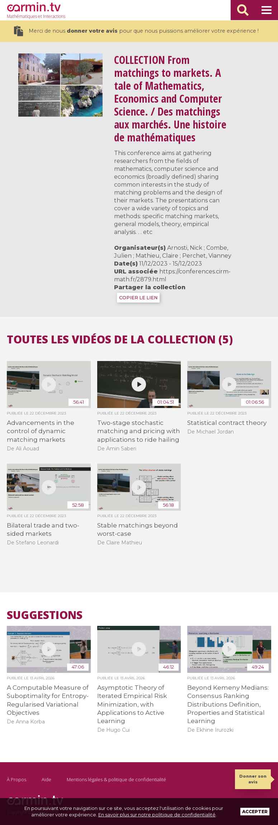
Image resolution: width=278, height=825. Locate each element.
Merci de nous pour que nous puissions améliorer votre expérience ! (136, 31)
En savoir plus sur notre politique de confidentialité (157, 814)
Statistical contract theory (227, 422)
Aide (46, 779)
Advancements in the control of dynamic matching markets (40, 431)
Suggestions (45, 615)
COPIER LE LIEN (138, 297)
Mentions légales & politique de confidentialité (116, 779)
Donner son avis (253, 779)
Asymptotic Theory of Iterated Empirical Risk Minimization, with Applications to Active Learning (132, 704)
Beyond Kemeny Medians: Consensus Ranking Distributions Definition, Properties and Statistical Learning (228, 704)
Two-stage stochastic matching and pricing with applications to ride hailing (138, 431)
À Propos (16, 779)
